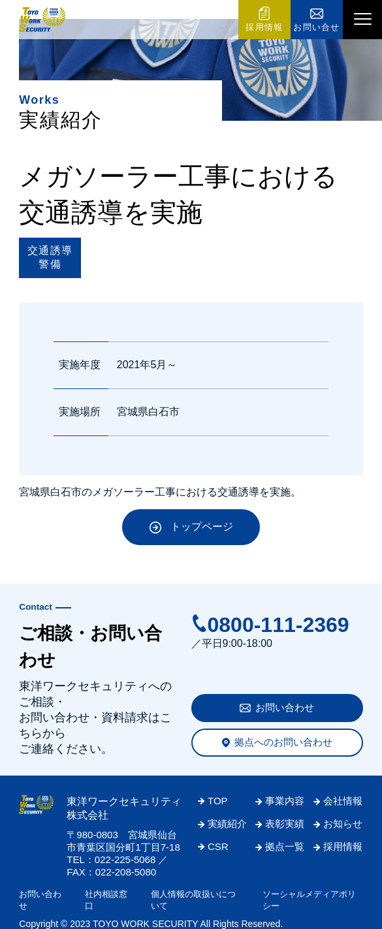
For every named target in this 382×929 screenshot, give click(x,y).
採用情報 (264, 27)
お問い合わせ (284, 707)
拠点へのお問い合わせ (283, 742)
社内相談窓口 (106, 900)
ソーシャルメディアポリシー (309, 900)
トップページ (201, 526)
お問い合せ (316, 27)
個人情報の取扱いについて (193, 900)
